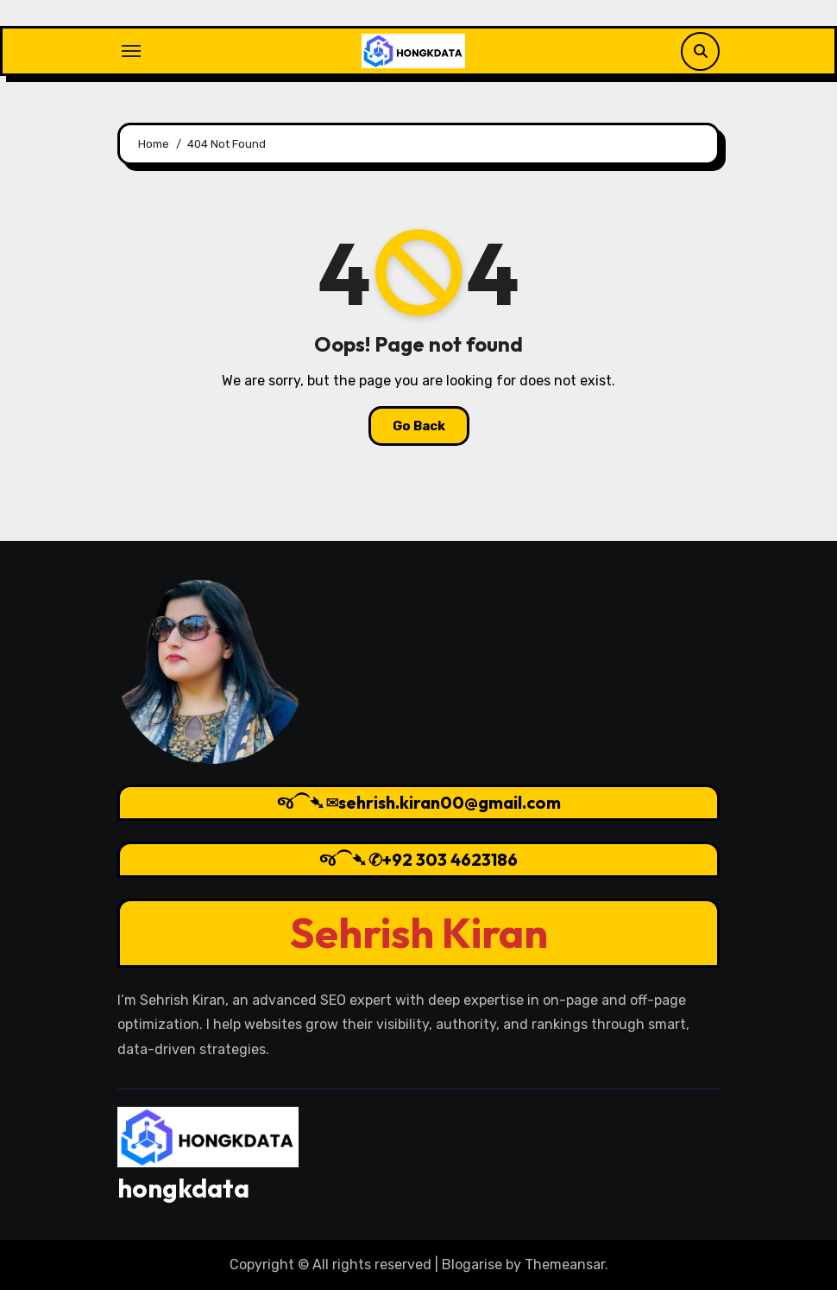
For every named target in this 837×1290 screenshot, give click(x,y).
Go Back (419, 426)
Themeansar (565, 1264)
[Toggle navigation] (131, 51)
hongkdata (183, 1188)
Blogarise (472, 1264)
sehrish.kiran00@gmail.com (449, 802)
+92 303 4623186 (450, 859)
